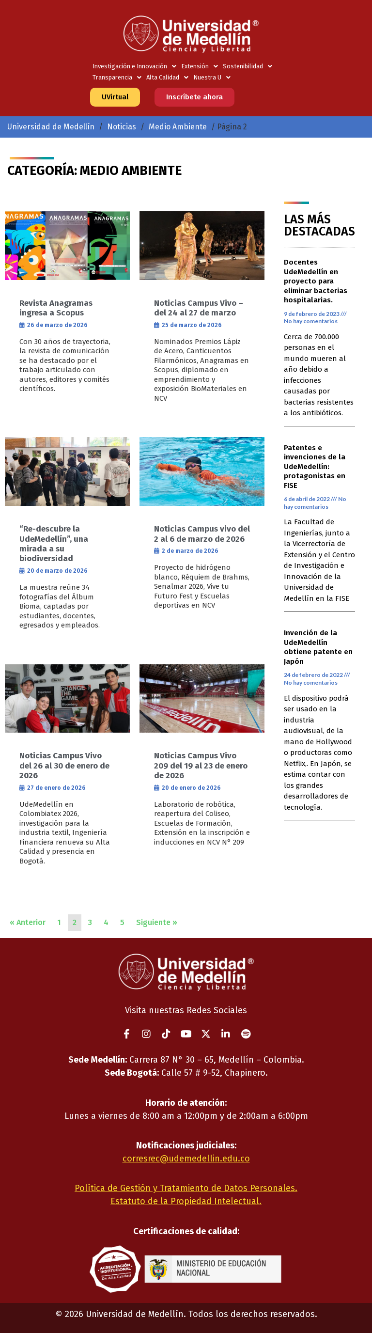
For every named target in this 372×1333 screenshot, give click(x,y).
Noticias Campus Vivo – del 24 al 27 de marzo (198, 308)
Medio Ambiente (178, 126)
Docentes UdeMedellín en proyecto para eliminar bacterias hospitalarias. (315, 281)
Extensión (199, 66)
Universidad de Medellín (50, 126)
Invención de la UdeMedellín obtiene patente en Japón (318, 647)
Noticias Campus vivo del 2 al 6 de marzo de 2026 (202, 534)
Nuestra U (212, 77)
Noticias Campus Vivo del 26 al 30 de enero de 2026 (64, 766)
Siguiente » (156, 922)
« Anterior (28, 922)
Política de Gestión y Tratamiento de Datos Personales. (186, 1188)
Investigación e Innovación (134, 66)
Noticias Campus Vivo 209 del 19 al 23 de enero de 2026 (201, 766)
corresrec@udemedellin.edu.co (186, 1158)
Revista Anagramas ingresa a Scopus (56, 308)
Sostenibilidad (247, 66)
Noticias (121, 126)
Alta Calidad (167, 77)
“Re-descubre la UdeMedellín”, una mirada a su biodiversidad (53, 544)
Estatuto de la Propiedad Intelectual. (186, 1201)
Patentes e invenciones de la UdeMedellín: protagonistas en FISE (314, 466)
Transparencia (117, 77)
